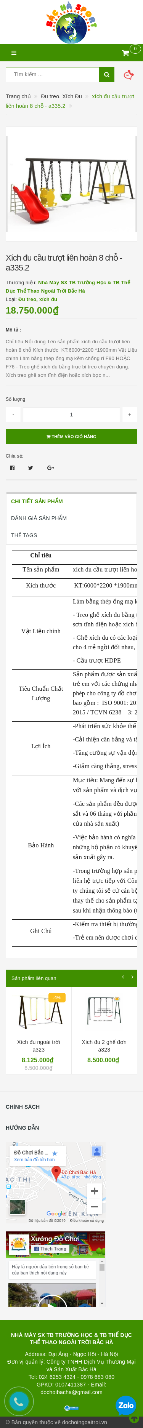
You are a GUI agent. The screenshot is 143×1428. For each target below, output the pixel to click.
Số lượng (15, 399)
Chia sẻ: (14, 456)
